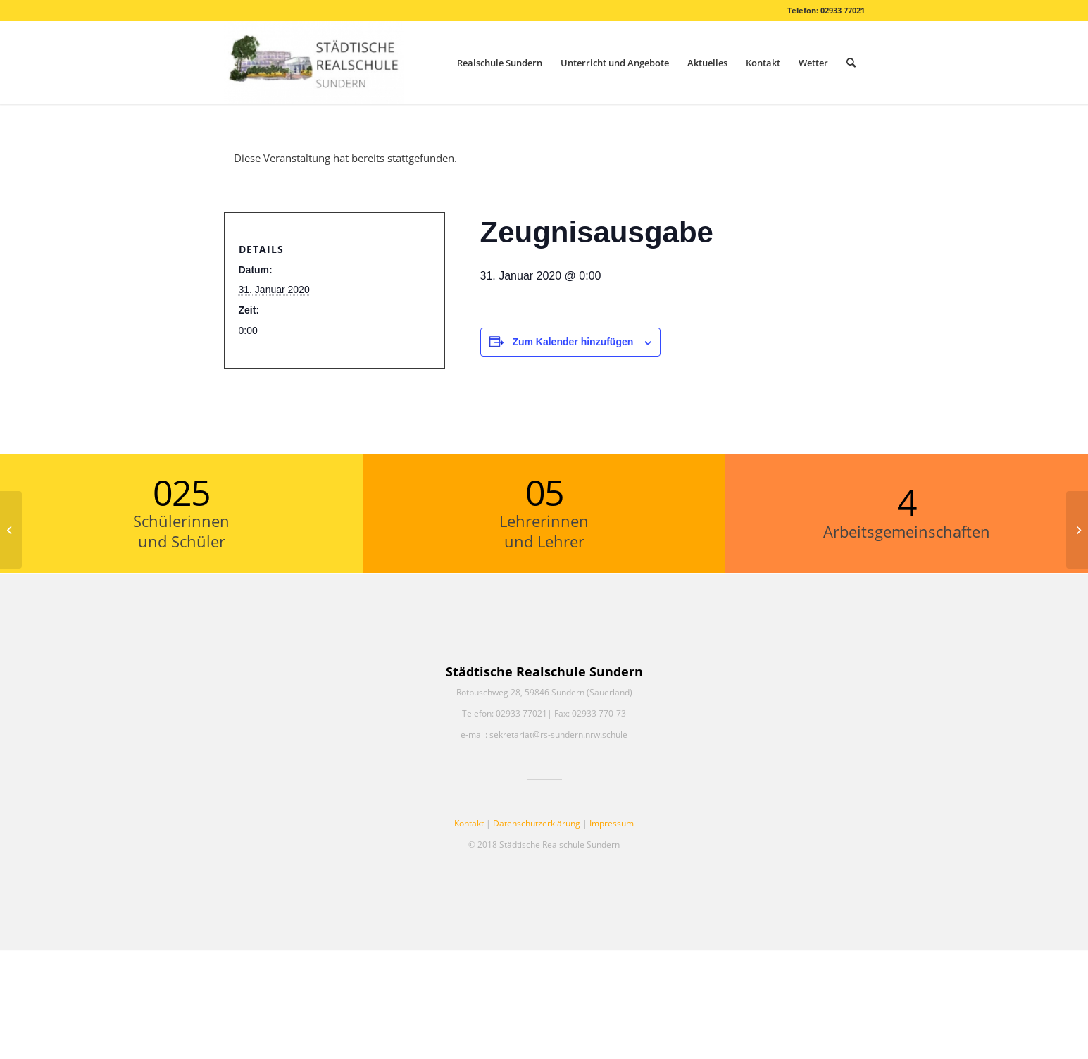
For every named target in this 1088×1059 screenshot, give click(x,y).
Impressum (611, 823)
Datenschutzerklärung (536, 823)
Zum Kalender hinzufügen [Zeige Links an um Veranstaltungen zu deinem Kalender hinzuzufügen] (572, 341)
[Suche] (851, 62)
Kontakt (469, 823)
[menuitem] (499, 62)
